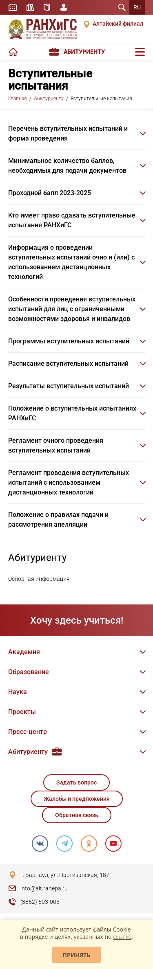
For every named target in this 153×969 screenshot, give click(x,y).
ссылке (122, 936)
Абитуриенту (49, 98)
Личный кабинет (63, 7)
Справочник (47, 7)
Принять (77, 955)
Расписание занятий (13, 7)
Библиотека (30, 7)
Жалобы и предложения (77, 798)
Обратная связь (76, 815)
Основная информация (39, 579)
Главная (17, 98)
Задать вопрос (76, 782)
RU (137, 7)
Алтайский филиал (118, 23)
